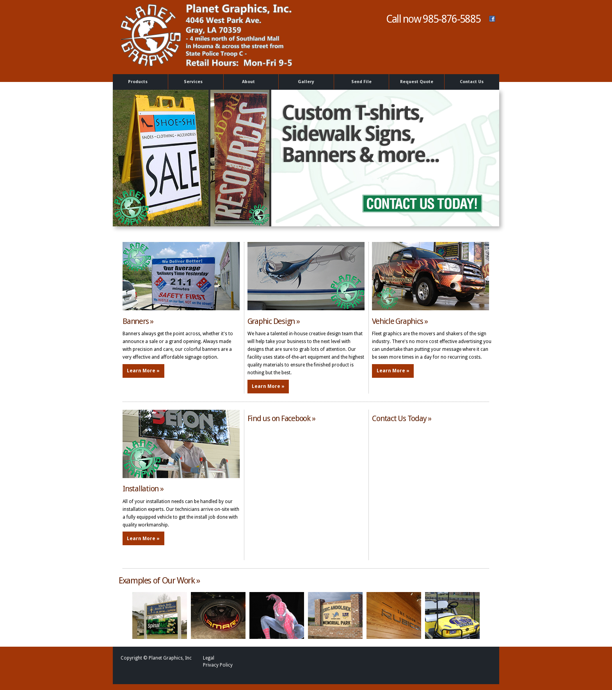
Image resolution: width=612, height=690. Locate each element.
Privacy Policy (218, 665)
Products (139, 82)
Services (194, 82)
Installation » (143, 488)
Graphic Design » (273, 321)
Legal (208, 658)
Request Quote (416, 81)
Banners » (138, 321)
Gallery (306, 81)
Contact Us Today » (401, 418)
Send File (361, 81)
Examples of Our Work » (159, 580)
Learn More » (143, 370)
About (249, 82)
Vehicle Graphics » (400, 321)
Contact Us (472, 81)
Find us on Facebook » (281, 418)
